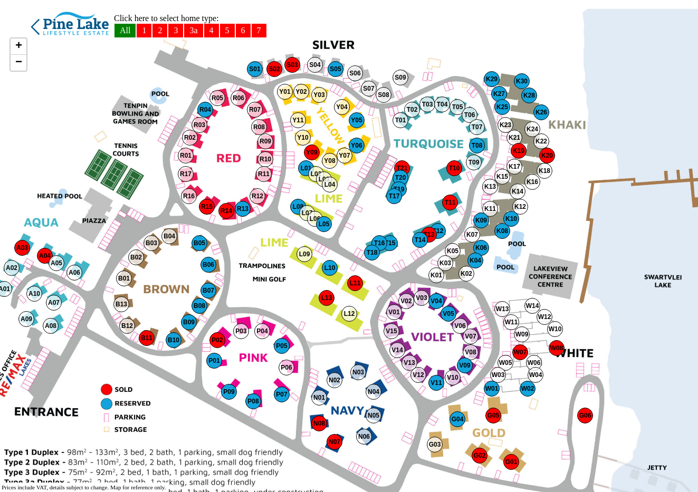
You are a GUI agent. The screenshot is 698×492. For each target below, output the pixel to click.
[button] (12, 268)
